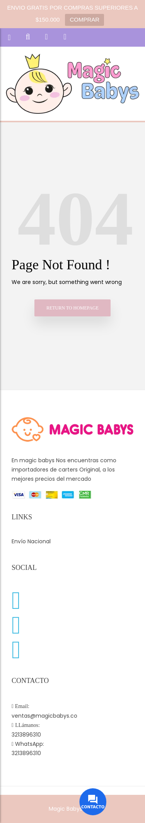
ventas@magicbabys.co (44, 716)
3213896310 (26, 735)
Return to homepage (72, 308)
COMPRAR (84, 19)
